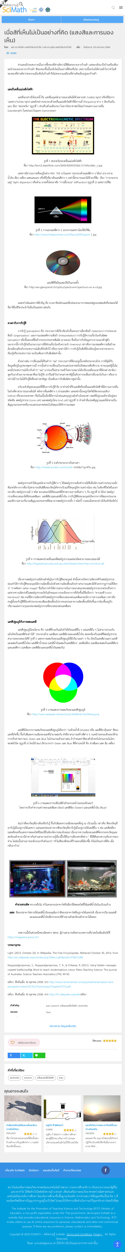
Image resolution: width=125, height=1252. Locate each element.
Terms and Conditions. (80, 1234)
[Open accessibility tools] (117, 1244)
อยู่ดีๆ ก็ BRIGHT (54, 1125)
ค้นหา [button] (31, 19)
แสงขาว (28, 1078)
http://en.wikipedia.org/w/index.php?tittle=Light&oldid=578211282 (45, 957)
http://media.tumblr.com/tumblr (54, 467)
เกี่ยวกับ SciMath (15, 1170)
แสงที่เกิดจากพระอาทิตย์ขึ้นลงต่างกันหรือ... (101, 1127)
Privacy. (97, 1234)
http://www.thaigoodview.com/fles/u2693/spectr (62, 234)
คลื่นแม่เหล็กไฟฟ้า (45, 1078)
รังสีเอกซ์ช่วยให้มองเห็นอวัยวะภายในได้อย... (21, 1127)
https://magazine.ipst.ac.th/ (23, 937)
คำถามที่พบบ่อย (72, 1170)
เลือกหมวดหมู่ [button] (91, 19)
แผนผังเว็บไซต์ (51, 1170)
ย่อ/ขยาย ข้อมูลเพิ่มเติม (63, 1026)
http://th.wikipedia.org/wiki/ (64, 994)
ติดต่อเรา (34, 1170)
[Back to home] (14, 7)
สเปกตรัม (14, 1078)
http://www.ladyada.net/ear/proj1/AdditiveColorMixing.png (65, 714)
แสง (61, 1078)
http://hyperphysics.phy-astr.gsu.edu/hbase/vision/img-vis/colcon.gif (65, 563)
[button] (121, 7)
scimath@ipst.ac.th (45, 1243)
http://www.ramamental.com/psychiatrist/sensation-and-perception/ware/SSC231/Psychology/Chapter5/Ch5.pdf (61, 984)
